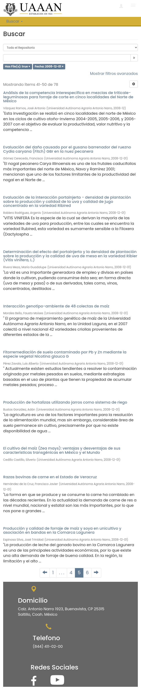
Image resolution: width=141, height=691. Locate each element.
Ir (134, 58)
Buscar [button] (14, 21)
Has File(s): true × (17, 67)
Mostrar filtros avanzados (114, 73)
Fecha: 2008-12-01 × (49, 67)
